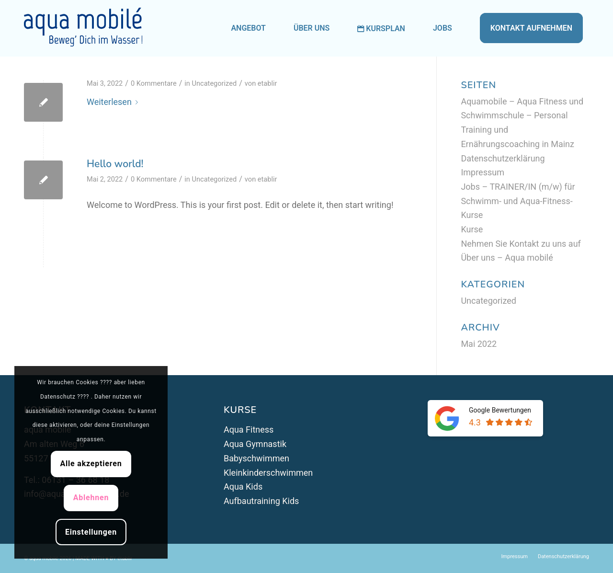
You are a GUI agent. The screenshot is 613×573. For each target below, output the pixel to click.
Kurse (472, 229)
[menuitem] (248, 28)
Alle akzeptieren (91, 463)
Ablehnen (91, 497)
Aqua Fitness (248, 429)
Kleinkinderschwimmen (268, 473)
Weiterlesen (114, 102)
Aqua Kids (243, 486)
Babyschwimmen (256, 458)
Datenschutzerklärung (503, 158)
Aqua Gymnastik (255, 444)
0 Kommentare (154, 83)
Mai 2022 (479, 344)
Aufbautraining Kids (261, 501)
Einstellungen (91, 532)
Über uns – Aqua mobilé (507, 257)
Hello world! (115, 164)
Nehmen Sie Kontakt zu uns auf (520, 244)
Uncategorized (214, 83)
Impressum (482, 172)
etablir (267, 83)
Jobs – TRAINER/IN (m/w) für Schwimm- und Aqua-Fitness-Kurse (518, 201)
